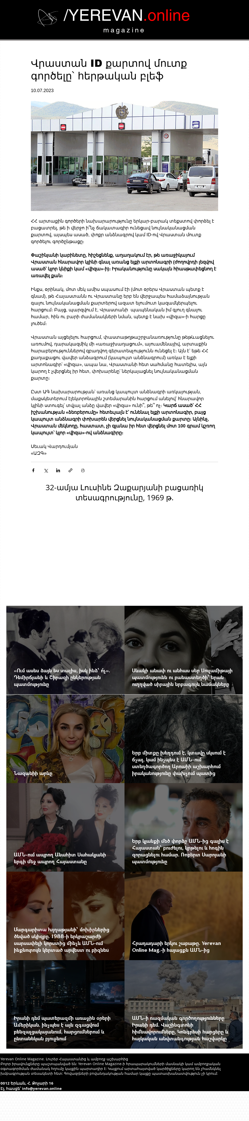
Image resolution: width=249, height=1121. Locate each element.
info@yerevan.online (42, 1088)
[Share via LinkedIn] (58, 470)
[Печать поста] (82, 470)
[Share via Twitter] (45, 470)
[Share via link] (70, 470)
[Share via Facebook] (33, 470)
